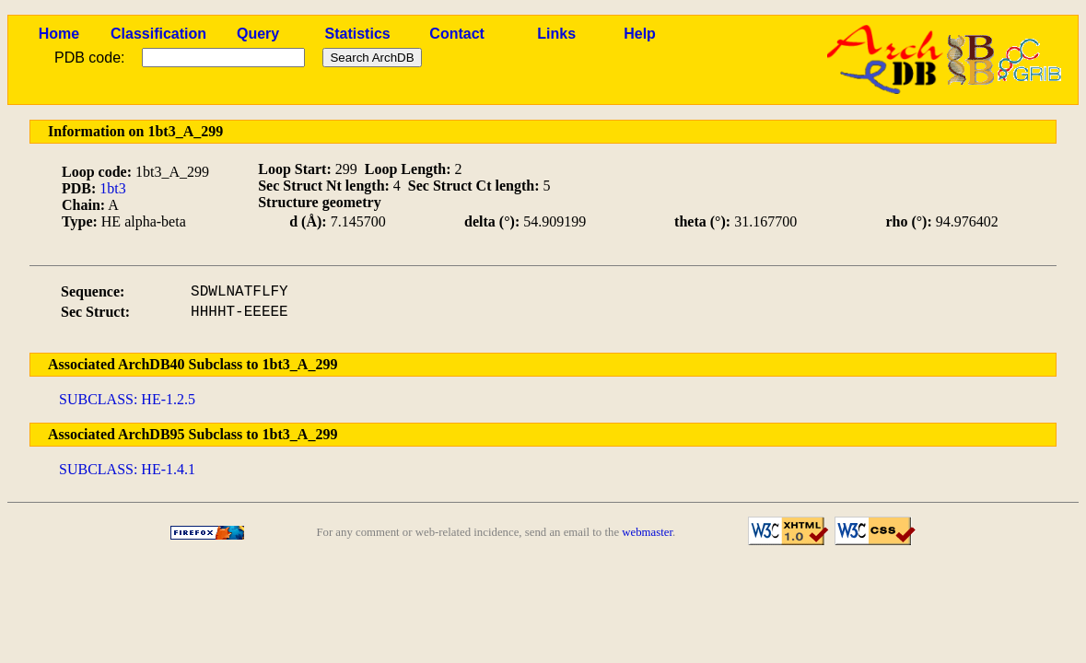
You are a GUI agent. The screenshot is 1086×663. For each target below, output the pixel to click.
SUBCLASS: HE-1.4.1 (127, 469)
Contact (457, 33)
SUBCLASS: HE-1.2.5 (127, 399)
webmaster (647, 532)
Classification (158, 33)
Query (258, 33)
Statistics (358, 33)
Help (640, 33)
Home (59, 33)
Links (556, 33)
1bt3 (112, 188)
